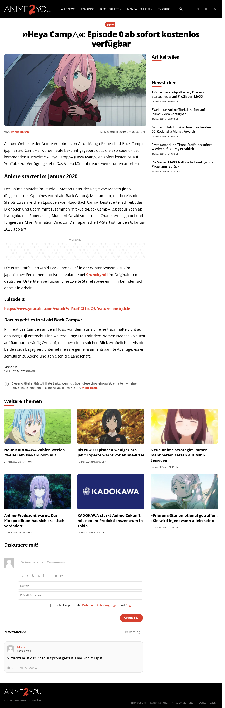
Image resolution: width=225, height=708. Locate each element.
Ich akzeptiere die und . (96, 605)
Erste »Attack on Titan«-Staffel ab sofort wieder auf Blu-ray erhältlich (182, 146)
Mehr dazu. (90, 388)
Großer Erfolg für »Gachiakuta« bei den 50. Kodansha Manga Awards (181, 129)
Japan (110, 24)
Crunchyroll (97, 274)
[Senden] (131, 618)
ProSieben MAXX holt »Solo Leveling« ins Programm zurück (182, 164)
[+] (62, 575)
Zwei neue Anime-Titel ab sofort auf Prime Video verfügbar (178, 111)
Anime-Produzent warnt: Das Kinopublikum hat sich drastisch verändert (34, 520)
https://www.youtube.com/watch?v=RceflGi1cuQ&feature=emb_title (67, 308)
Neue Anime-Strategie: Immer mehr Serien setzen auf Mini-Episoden (179, 455)
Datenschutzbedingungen (100, 605)
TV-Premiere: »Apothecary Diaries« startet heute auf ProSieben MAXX (178, 94)
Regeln (130, 605)
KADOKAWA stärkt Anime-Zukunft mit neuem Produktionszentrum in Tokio (110, 520)
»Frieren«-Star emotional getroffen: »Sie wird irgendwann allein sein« (184, 518)
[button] (181, 9)
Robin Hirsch (20, 132)
